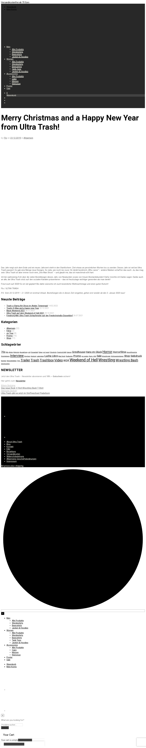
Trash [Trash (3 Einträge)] (35, 360)
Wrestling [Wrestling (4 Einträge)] (106, 360)
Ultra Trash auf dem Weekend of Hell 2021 (25, 313)
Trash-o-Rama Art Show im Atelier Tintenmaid (27, 306)
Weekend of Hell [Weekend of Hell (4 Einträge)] (84, 360)
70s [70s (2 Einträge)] (3, 352)
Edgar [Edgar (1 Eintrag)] (41, 352)
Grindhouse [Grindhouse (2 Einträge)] (78, 352)
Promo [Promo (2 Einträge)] (77, 355)
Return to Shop (25, 740)
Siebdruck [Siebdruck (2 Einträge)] (136, 355)
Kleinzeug (16, 83)
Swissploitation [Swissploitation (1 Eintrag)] (12, 361)
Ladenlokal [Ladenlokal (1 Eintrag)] (40, 356)
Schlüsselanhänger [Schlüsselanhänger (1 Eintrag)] (117, 356)
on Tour (10, 333)
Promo (10, 335)
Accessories (12, 74)
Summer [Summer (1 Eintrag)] (3, 361)
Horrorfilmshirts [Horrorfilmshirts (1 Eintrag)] (132, 352)
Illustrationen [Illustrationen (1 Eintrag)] (5, 356)
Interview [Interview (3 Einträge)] (17, 356)
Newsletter (20, 381)
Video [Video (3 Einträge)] (58, 360)
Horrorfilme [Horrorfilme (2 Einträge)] (119, 352)
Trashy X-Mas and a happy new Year (23, 308)
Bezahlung (11, 451)
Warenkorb (11, 7)
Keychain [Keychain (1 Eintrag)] (27, 356)
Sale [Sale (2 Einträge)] (99, 355)
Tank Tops (16, 69)
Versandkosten (13, 454)
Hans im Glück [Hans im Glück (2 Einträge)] (94, 352)
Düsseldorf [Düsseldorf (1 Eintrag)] (34, 352)
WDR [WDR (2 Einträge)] (66, 360)
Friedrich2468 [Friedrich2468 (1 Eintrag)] (61, 352)
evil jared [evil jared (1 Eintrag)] (46, 352)
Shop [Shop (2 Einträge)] (127, 355)
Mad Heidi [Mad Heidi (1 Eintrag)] (61, 356)
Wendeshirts (17, 52)
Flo (5, 138)
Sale (8, 88)
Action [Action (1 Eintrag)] (11, 352)
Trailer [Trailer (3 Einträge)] (25, 360)
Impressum (12, 461)
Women (10, 59)
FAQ (8, 449)
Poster (9, 86)
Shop (9, 338)
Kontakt (10, 446)
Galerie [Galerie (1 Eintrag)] (69, 352)
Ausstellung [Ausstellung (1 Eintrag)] (24, 352)
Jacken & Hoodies (20, 56)
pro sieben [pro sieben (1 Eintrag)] (85, 356)
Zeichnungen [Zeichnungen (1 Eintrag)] (5, 364)
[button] (7, 93)
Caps (14, 78)
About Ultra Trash (14, 441)
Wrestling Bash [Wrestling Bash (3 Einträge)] (127, 360)
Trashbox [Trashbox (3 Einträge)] (47, 360)
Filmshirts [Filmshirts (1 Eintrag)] (53, 352)
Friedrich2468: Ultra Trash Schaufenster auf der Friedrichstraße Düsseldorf (40, 315)
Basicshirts (17, 54)
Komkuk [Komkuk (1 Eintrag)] (33, 356)
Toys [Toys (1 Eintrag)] (18, 361)
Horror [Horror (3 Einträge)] (107, 352)
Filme (9, 331)
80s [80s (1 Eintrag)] (7, 352)
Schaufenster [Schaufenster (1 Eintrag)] (106, 356)
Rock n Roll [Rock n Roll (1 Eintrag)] (92, 356)
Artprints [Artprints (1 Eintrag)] (16, 352)
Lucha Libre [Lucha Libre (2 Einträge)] (51, 355)
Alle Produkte (18, 49)
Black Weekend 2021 (16, 310)
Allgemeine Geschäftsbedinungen (21, 459)
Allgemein (28, 138)
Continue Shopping (14, 744)
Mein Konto (12, 9)
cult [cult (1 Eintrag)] (29, 352)
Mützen (15, 81)
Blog (8, 444)
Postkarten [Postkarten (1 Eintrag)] (69, 356)
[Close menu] (2, 613)
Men (8, 47)
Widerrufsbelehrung (15, 456)
